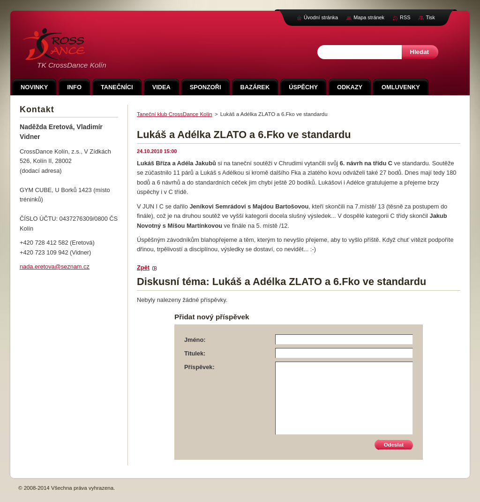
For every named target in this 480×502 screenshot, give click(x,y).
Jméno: (195, 339)
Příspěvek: (199, 367)
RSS (405, 17)
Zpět (143, 267)
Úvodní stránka (321, 17)
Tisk (430, 17)
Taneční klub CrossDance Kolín (174, 114)
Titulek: (194, 353)
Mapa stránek (368, 17)
